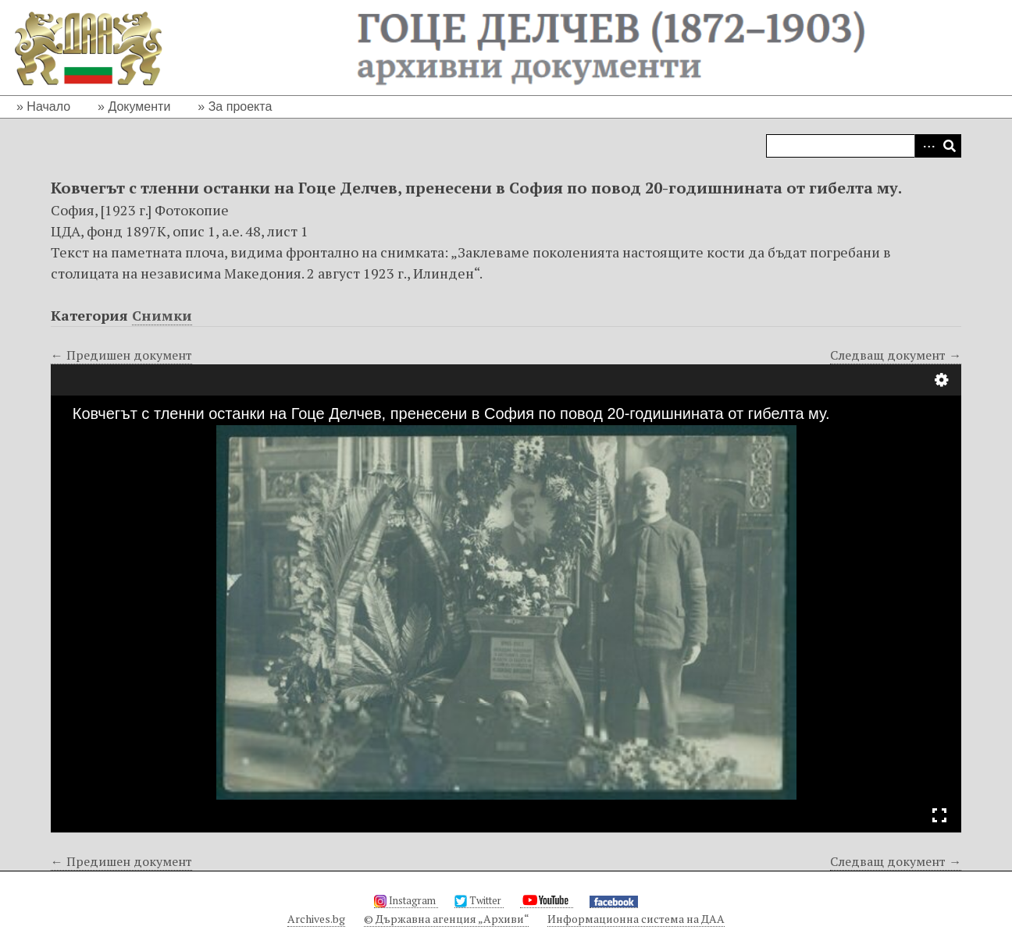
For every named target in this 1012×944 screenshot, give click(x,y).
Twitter (479, 900)
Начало (48, 106)
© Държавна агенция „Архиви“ (446, 918)
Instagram (406, 900)
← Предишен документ (121, 355)
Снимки (162, 315)
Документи (139, 106)
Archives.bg (316, 918)
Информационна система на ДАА (636, 918)
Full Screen (939, 815)
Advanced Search (926, 146)
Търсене (949, 146)
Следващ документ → (895, 355)
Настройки (941, 380)
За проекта (240, 106)
